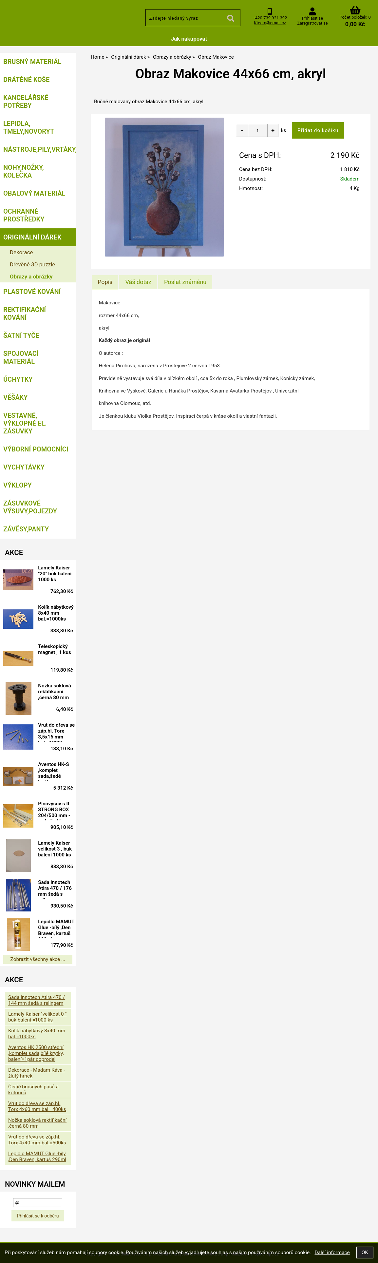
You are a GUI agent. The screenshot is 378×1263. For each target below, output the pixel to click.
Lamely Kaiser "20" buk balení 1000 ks (56, 574)
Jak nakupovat (189, 38)
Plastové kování (32, 292)
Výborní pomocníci (35, 449)
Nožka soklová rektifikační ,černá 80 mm (56, 691)
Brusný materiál (32, 62)
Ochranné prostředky (24, 215)
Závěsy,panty (26, 529)
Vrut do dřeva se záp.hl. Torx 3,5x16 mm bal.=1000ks (56, 732)
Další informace (332, 1252)
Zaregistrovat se (312, 23)
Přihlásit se (312, 18)
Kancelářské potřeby (25, 101)
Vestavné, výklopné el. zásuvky (25, 423)
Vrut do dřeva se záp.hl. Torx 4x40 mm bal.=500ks (37, 1140)
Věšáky (15, 397)
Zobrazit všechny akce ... (38, 959)
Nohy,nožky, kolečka (23, 171)
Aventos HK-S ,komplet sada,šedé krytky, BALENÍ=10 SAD (55, 771)
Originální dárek (32, 237)
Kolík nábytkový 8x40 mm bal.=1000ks (57, 613)
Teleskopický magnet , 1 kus (56, 649)
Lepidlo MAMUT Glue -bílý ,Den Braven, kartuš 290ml (56, 928)
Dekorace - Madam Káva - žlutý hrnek (36, 1073)
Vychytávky (24, 467)
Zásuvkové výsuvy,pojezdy (30, 507)
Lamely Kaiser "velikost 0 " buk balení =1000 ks (37, 1017)
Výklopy (17, 485)
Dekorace (21, 252)
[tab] (105, 282)
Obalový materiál (34, 193)
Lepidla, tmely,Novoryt (28, 127)
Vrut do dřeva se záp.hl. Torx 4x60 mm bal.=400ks (37, 1106)
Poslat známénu (185, 281)
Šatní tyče (21, 335)
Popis (105, 281)
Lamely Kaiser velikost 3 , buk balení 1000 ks (57, 849)
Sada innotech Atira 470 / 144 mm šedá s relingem (36, 1000)
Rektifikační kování (24, 313)
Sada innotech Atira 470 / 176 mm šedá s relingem (57, 889)
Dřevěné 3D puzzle (32, 264)
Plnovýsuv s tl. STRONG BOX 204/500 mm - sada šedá (56, 810)
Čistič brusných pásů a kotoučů (33, 1090)
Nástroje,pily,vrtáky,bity (39, 149)
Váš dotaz (138, 281)
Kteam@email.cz (270, 22)
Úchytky (18, 379)
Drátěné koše (26, 80)
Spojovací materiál (21, 357)
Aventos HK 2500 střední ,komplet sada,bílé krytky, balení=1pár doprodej (36, 1053)
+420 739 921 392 (270, 17)
